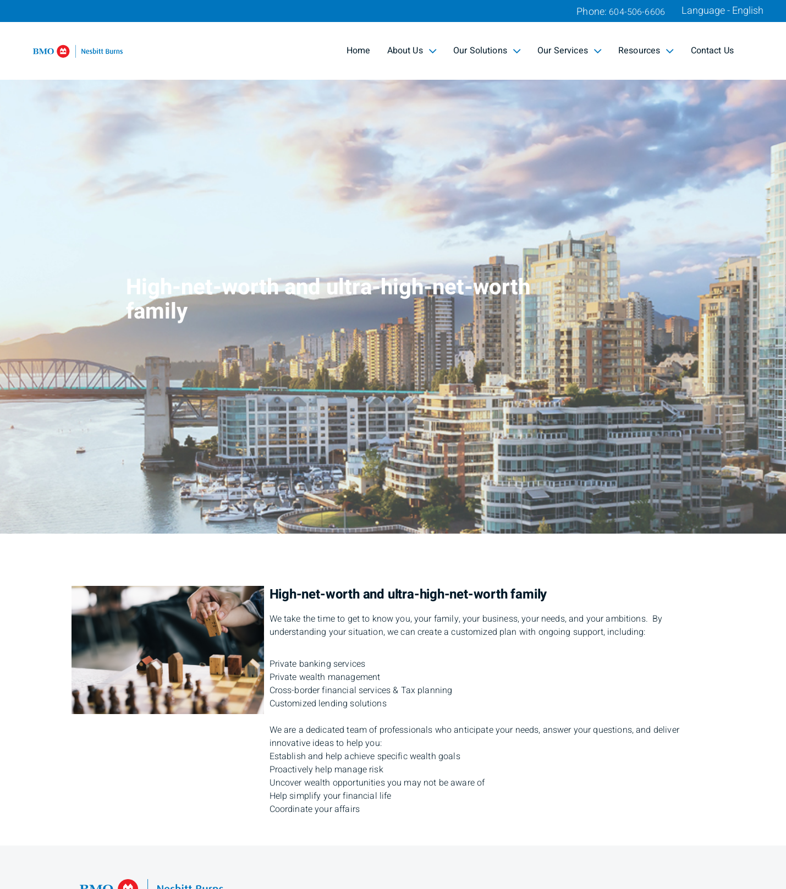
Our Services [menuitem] (569, 50)
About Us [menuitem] (412, 50)
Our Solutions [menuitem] (487, 50)
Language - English (722, 11)
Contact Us (712, 50)
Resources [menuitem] (646, 50)
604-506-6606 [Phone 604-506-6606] (637, 12)
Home (359, 50)
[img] (393, 267)
